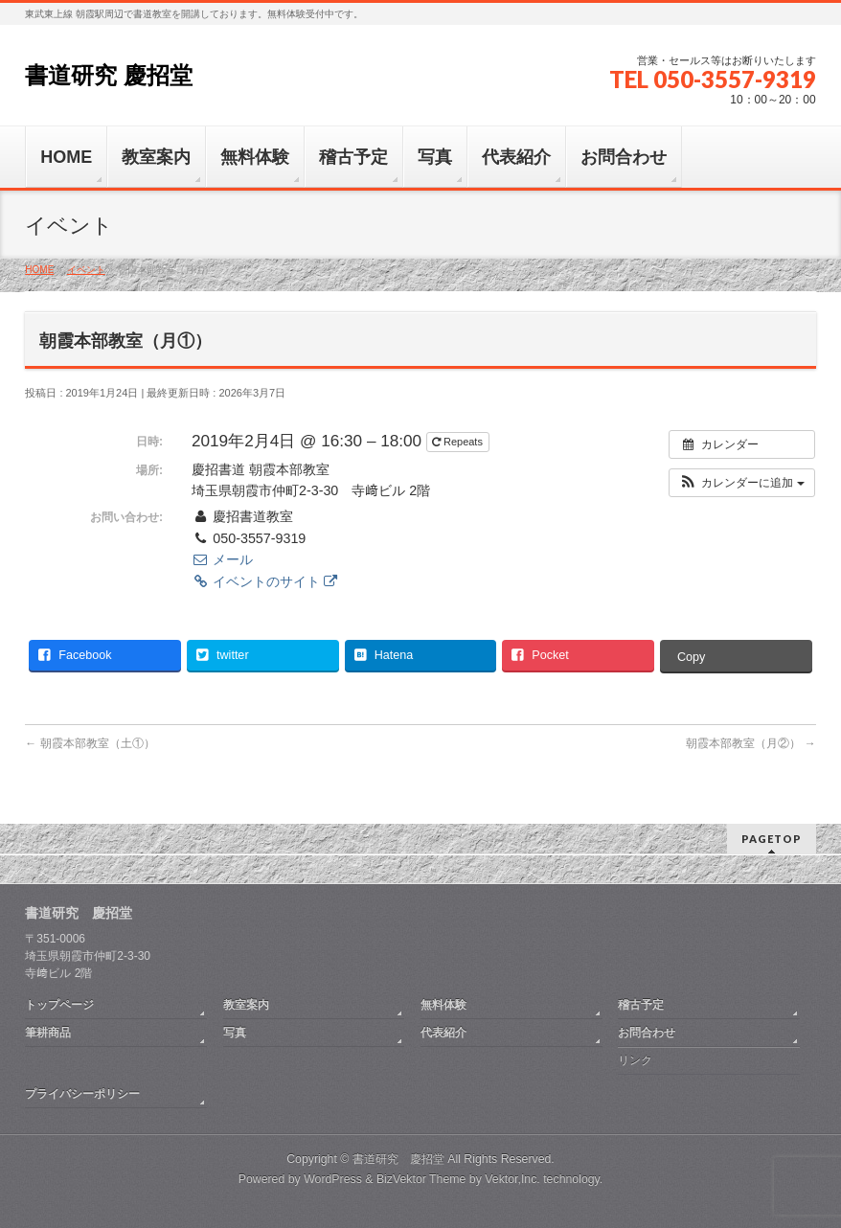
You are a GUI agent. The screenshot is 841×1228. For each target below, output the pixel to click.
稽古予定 (641, 1005)
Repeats (459, 441)
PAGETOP (771, 838)
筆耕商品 (48, 1032)
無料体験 (443, 1005)
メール (222, 559)
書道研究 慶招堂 (109, 75)
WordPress (333, 1179)
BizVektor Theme (421, 1179)
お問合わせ (646, 1032)
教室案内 (246, 1005)
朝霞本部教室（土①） (89, 743)
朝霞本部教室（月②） (750, 743)
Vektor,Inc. (512, 1179)
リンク (635, 1060)
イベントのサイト (264, 581)
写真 (234, 1032)
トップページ (59, 1005)
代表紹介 (443, 1032)
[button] (742, 482)
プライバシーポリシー (82, 1094)
